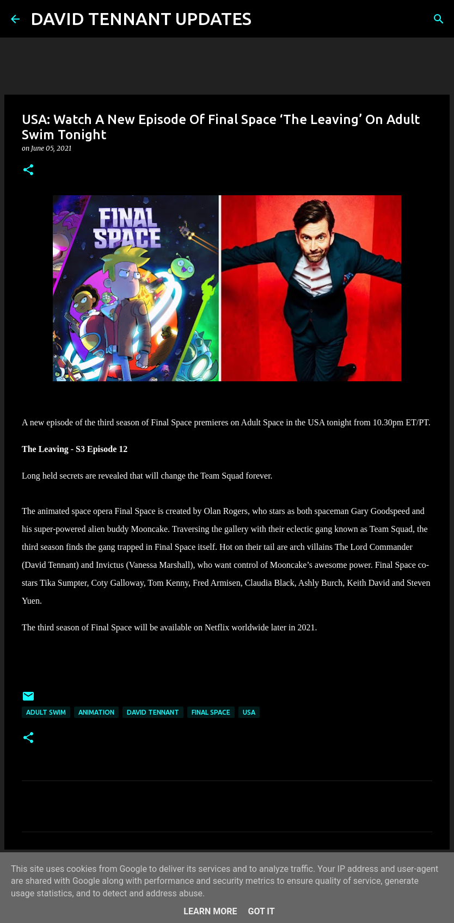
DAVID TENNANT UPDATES (140, 18)
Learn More (210, 911)
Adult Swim (46, 712)
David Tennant (153, 712)
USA (249, 712)
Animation (96, 712)
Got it (261, 911)
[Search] (266, 19)
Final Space (211, 712)
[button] (28, 170)
